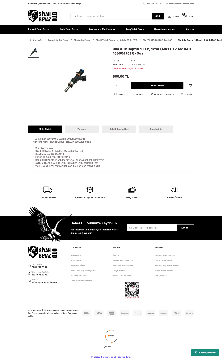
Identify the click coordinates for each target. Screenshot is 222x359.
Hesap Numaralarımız (123, 265)
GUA (133, 61)
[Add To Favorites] (190, 85)
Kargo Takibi (119, 271)
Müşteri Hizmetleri (122, 276)
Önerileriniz (156, 129)
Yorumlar (82, 129)
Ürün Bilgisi (45, 129)
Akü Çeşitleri (161, 276)
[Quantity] (120, 85)
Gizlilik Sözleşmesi (79, 276)
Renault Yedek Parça (165, 255)
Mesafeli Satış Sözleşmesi (82, 271)
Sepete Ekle (157, 85)
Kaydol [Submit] (185, 227)
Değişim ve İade (77, 265)
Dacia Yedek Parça (163, 260)
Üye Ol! (116, 255)
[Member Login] (173, 16)
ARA (157, 16)
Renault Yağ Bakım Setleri (167, 265)
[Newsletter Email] (160, 227)
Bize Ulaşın (75, 260)
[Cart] (189, 16)
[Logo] (42, 16)
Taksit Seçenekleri (119, 129)
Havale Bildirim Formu (123, 260)
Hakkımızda (75, 255)
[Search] (117, 16)
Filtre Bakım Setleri (164, 271)
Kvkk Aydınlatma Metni (81, 281)
